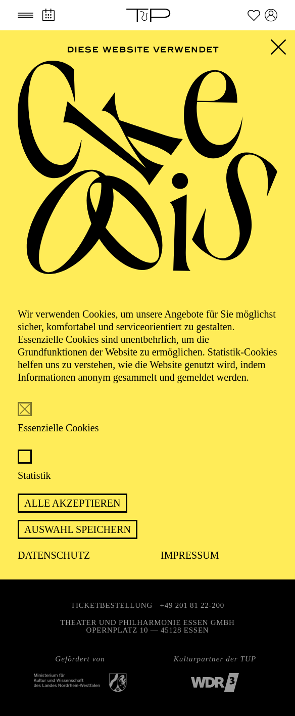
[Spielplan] (48, 15)
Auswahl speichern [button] (77, 529)
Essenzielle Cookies (58, 427)
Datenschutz (54, 555)
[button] (25, 15)
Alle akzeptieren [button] (72, 503)
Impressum (190, 555)
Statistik (34, 475)
